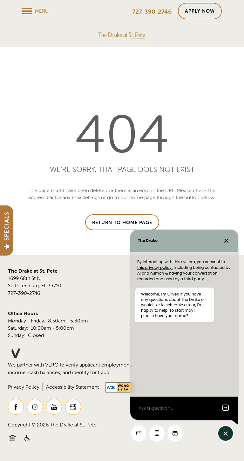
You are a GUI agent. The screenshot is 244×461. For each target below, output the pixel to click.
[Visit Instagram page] (35, 407)
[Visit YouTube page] (54, 407)
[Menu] (35, 11)
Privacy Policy (23, 387)
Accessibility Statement (72, 387)
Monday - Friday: (26, 320)
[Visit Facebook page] (16, 407)
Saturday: (18, 328)
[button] (200, 11)
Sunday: (16, 335)
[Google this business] (73, 407)
